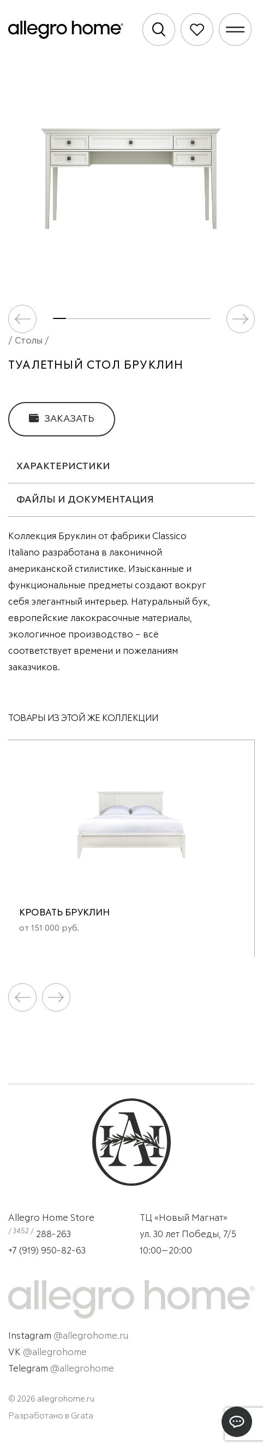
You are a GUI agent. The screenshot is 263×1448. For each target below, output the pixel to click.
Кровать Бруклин (64, 913)
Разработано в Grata (50, 1415)
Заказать (61, 418)
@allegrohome (55, 1352)
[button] (240, 319)
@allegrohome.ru (90, 1336)
